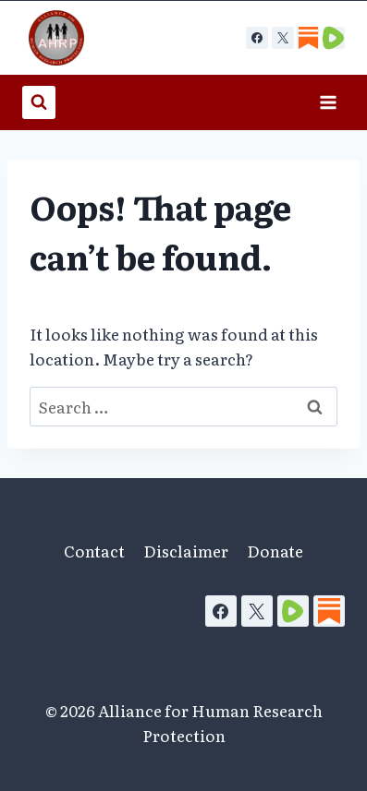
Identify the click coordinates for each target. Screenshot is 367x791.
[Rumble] (293, 611)
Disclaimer (185, 550)
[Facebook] (257, 38)
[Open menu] (328, 102)
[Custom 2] (334, 38)
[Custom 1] (308, 38)
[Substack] (329, 611)
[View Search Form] (38, 102)
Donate (275, 550)
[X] (283, 38)
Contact (94, 550)
